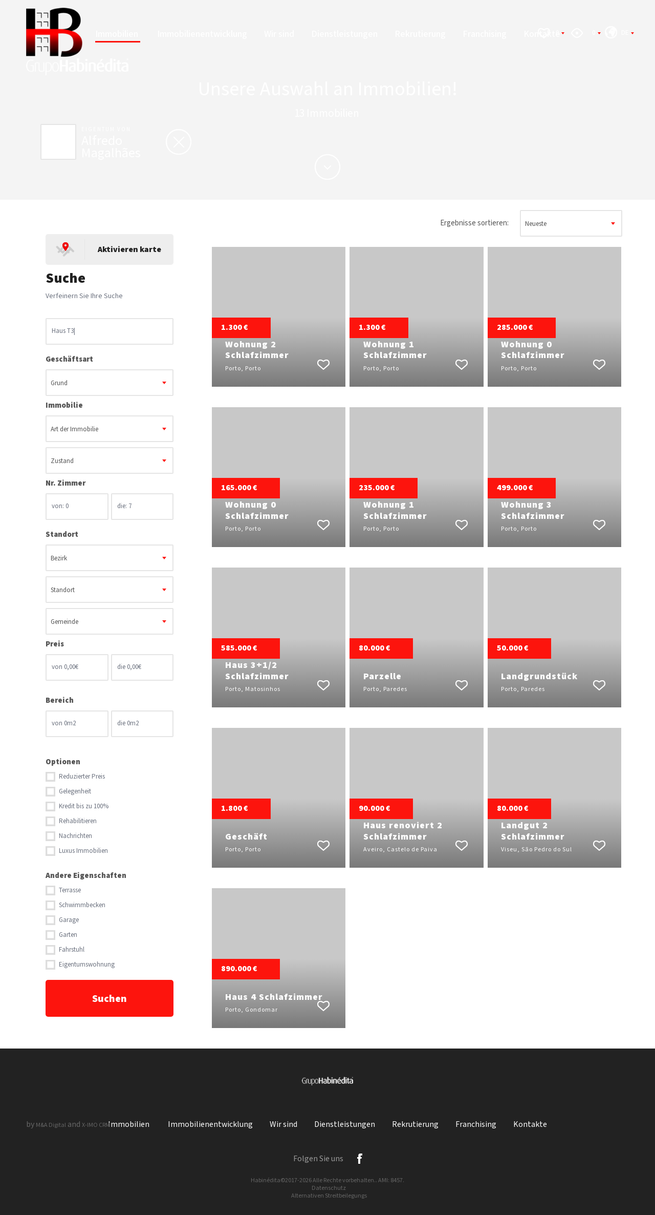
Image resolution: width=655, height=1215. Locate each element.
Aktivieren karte (129, 249)
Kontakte (530, 1124)
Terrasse (70, 890)
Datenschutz (329, 1188)
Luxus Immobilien (83, 851)
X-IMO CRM (96, 1125)
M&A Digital (51, 1125)
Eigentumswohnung (87, 964)
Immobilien (117, 34)
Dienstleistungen (344, 34)
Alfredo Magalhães (111, 147)
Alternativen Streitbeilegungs (329, 1196)
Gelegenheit (75, 791)
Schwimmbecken (82, 905)
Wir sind (279, 34)
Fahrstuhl (71, 950)
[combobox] (109, 382)
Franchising (485, 34)
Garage (69, 920)
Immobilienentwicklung (202, 34)
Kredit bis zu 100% (83, 806)
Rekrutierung (420, 34)
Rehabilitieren (78, 821)
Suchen (109, 998)
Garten (68, 935)
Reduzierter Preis (82, 776)
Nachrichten (75, 836)
